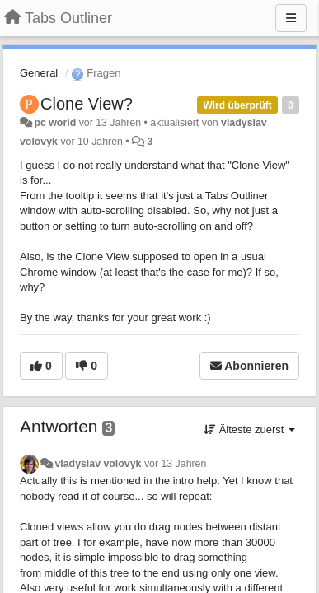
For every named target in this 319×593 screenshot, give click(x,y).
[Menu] (291, 18)
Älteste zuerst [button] (249, 429)
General (39, 73)
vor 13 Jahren (175, 463)
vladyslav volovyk (97, 463)
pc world (55, 122)
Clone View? (86, 104)
